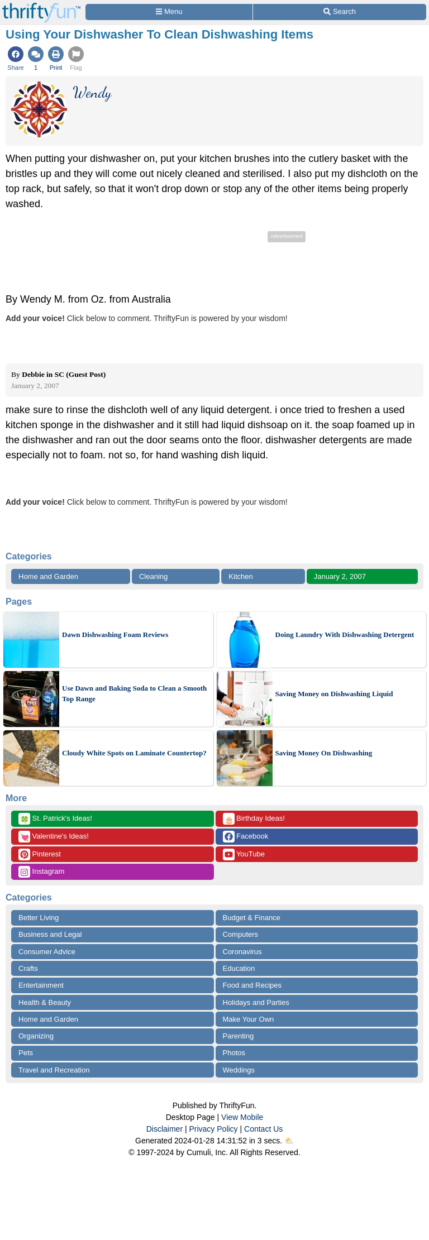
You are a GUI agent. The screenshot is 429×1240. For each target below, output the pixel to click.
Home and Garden (48, 576)
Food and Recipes (252, 985)
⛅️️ (289, 1140)
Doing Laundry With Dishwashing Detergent (344, 634)
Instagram (41, 872)
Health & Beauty (44, 1002)
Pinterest (39, 854)
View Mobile (242, 1117)
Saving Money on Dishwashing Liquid (334, 694)
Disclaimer (164, 1128)
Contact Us (263, 1128)
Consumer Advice (46, 951)
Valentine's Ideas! (53, 836)
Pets (25, 1053)
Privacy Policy (213, 1128)
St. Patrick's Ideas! (55, 819)
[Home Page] (41, 6)
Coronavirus (242, 951)
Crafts (28, 968)
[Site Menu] (168, 12)
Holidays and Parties (256, 1002)
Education (239, 968)
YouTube (244, 854)
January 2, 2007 (340, 576)
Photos (234, 1053)
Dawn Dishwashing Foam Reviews (115, 634)
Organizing (36, 1036)
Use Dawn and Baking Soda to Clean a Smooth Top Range (134, 693)
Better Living (38, 917)
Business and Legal (50, 934)
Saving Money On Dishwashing (324, 753)
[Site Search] (339, 12)
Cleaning (153, 576)
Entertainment (41, 985)
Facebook (246, 836)
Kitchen (240, 576)
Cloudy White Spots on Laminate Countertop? (134, 753)
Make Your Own (248, 1019)
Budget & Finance (251, 917)
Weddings (239, 1070)
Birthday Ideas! (254, 819)
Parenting (238, 1036)
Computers (241, 934)
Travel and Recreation (53, 1070)
